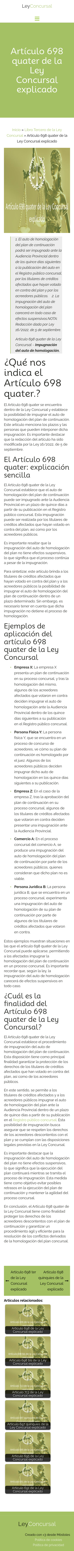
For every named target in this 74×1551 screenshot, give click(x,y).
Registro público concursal (34, 1120)
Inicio (16, 130)
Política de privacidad (48, 1545)
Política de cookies (48, 1540)
